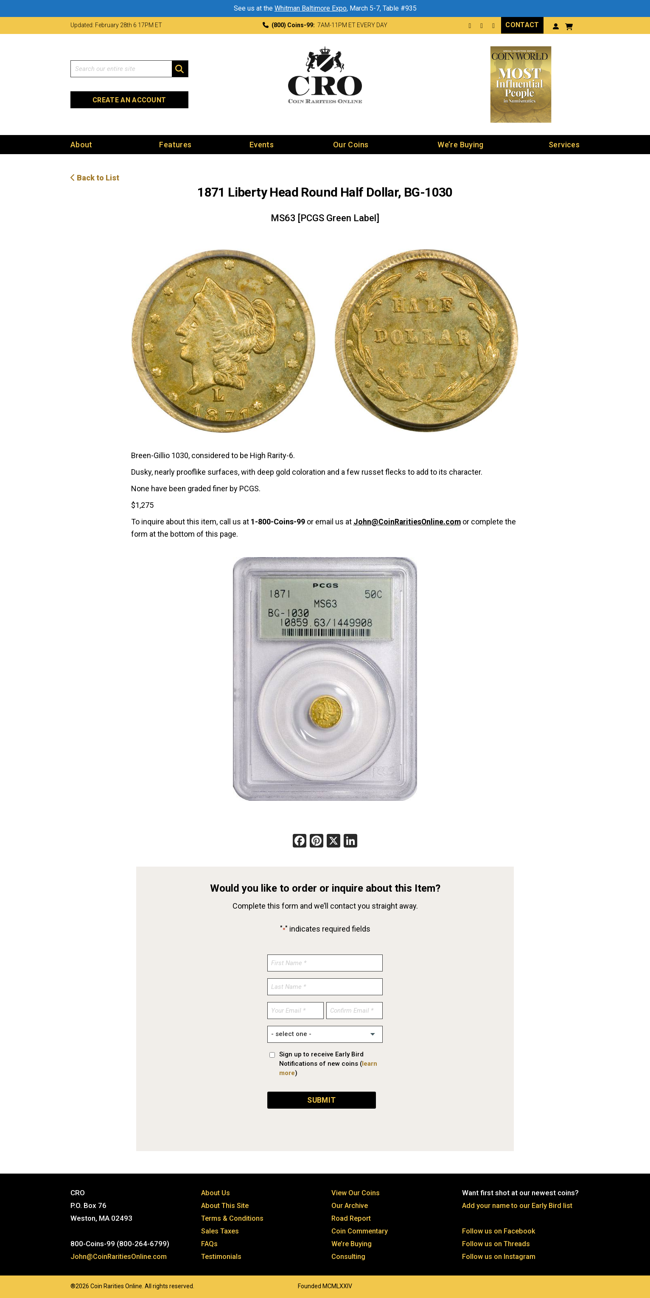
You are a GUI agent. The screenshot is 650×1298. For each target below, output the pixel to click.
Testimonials (222, 1255)
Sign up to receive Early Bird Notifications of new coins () (328, 1063)
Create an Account (129, 100)
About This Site (226, 1204)
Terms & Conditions (233, 1217)
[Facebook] (299, 841)
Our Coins (350, 144)
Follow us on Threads (497, 1242)
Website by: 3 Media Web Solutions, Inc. (62, 1284)
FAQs (209, 1242)
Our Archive (350, 1204)
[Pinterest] (316, 841)
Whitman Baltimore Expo (311, 8)
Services (564, 144)
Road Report (352, 1217)
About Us (216, 1191)
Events (261, 144)
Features (175, 144)
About (81, 144)
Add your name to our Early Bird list (518, 1204)
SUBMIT (321, 1098)
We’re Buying (460, 144)
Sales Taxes (221, 1229)
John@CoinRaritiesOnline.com (407, 521)
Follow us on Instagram (499, 1255)
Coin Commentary (360, 1229)
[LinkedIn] (350, 841)
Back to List (94, 177)
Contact (522, 25)
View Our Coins (356, 1191)
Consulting (348, 1255)
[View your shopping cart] (569, 26)
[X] (333, 841)
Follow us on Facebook (499, 1229)
